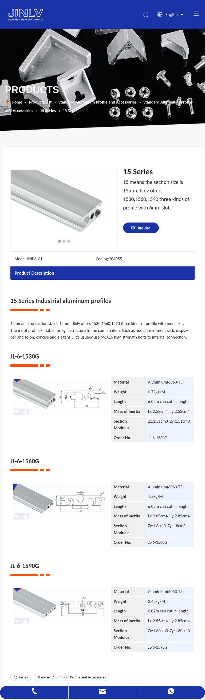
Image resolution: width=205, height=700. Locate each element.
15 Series (21, 677)
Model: (20, 259)
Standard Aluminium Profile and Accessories (71, 677)
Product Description (34, 274)
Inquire (141, 228)
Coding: (102, 259)
